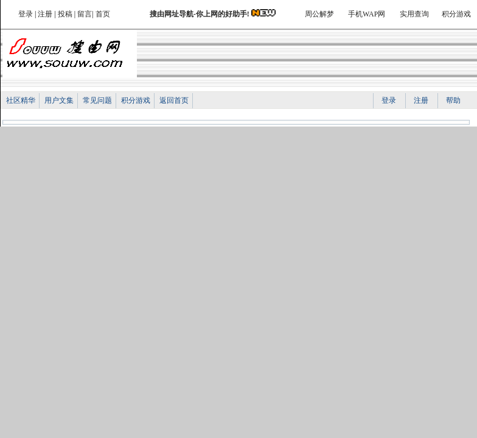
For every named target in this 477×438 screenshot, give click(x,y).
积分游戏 (456, 14)
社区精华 (20, 100)
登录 (25, 14)
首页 (103, 14)
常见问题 (97, 100)
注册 (45, 14)
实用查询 (414, 14)
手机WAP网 (366, 14)
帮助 (453, 100)
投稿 (65, 14)
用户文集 (59, 100)
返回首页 (174, 100)
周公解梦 (319, 14)
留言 (84, 14)
